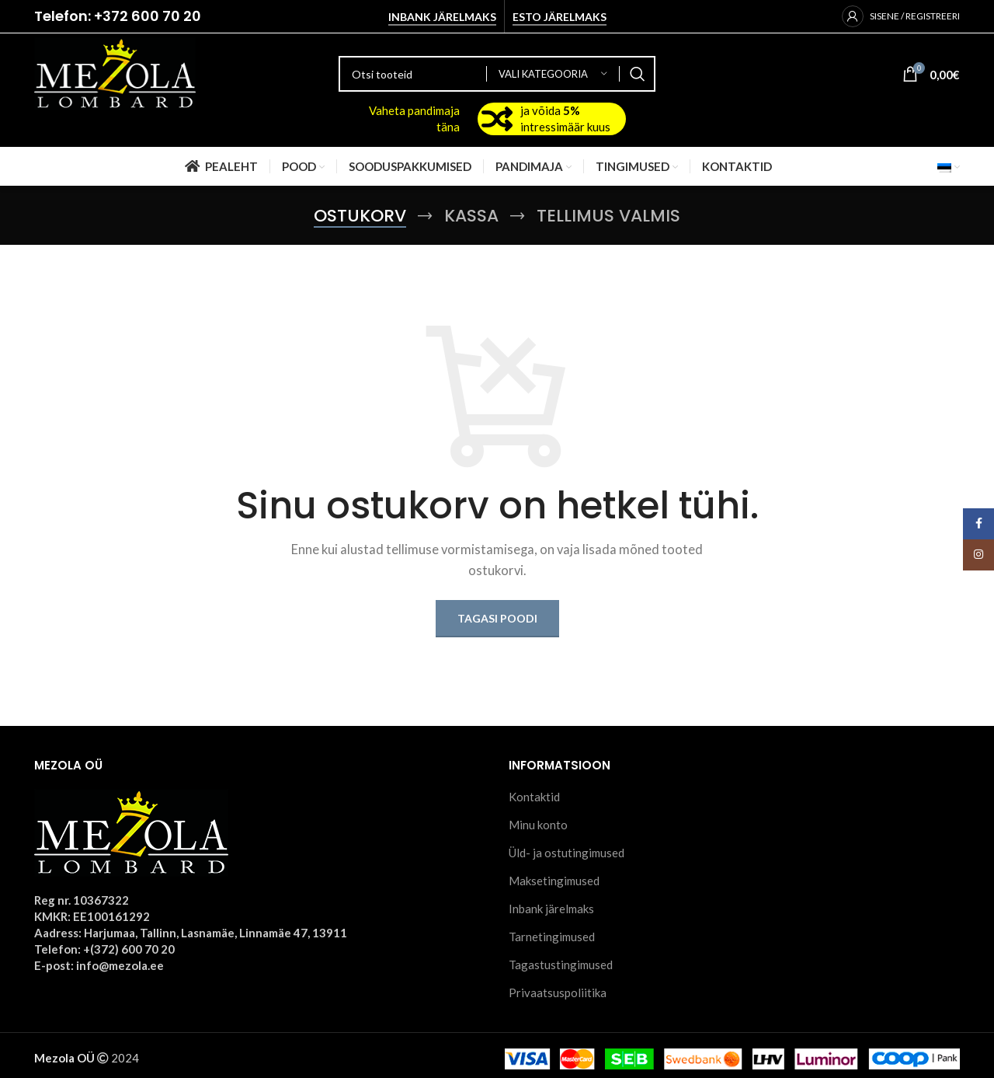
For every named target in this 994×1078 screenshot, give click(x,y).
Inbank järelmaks (442, 17)
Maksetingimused (554, 881)
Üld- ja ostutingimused (566, 853)
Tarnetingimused (552, 937)
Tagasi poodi (497, 618)
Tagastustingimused (561, 965)
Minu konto (538, 825)
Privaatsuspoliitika (557, 993)
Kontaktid (534, 797)
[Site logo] (115, 72)
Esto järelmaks (559, 17)
